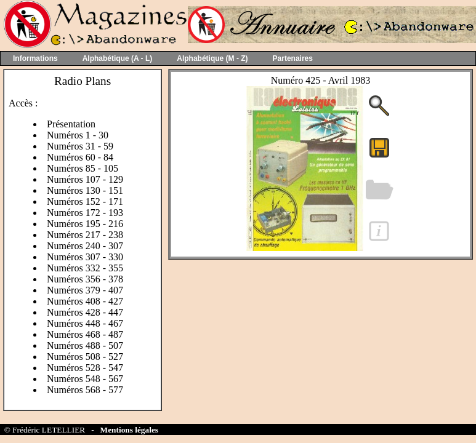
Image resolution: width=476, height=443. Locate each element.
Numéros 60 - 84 (80, 157)
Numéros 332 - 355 (85, 268)
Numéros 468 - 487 (85, 334)
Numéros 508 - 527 (85, 356)
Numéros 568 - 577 (85, 390)
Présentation (71, 124)
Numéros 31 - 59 (80, 146)
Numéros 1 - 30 (77, 135)
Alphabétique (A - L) (118, 58)
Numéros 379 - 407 (85, 290)
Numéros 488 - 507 (85, 345)
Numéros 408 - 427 (85, 301)
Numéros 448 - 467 (85, 323)
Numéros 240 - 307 (85, 246)
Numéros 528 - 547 (85, 367)
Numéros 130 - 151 (85, 190)
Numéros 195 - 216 (85, 223)
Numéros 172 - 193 (85, 212)
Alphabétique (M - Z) (212, 58)
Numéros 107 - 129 (85, 179)
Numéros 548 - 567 (85, 378)
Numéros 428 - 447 (85, 312)
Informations (35, 58)
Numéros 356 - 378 (85, 279)
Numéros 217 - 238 (85, 234)
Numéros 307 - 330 (85, 257)
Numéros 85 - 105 (82, 168)
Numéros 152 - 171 (85, 201)
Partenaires (293, 58)
